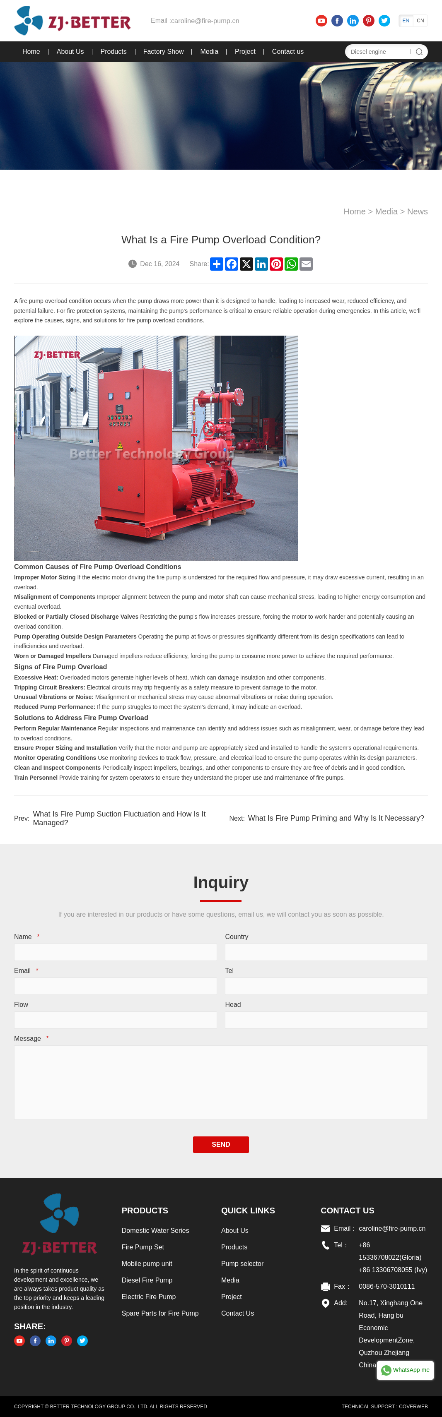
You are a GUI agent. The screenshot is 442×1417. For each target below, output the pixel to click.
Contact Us (237, 1313)
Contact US (348, 1210)
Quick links (248, 1210)
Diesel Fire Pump (146, 1280)
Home (30, 51)
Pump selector (242, 1263)
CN (421, 21)
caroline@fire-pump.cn (203, 20)
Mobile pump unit (146, 1263)
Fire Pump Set (142, 1247)
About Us (69, 51)
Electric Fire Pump (148, 1296)
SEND (221, 1144)
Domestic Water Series (155, 1230)
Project (244, 51)
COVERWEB (414, 1407)
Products (113, 51)
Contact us (287, 51)
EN (407, 21)
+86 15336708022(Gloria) (390, 1251)
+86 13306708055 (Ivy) (393, 1269)
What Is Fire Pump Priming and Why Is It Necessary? (336, 818)
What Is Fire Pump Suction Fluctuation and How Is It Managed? (118, 818)
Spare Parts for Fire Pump (159, 1313)
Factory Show (163, 51)
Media (208, 51)
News (418, 211)
